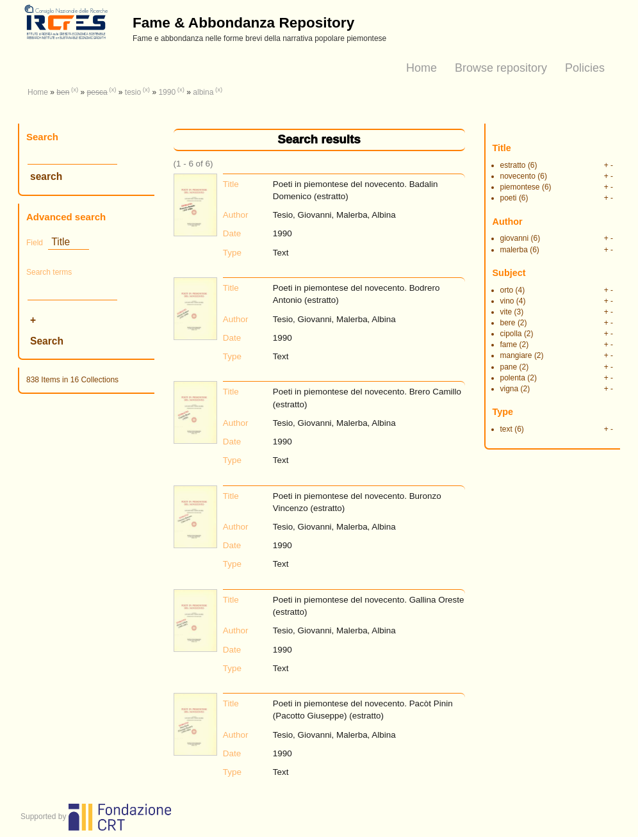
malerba (514, 249)
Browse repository (501, 67)
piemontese (520, 187)
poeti (508, 197)
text (506, 429)
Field (34, 242)
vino (507, 301)
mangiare (516, 355)
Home (421, 67)
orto (507, 290)
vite (506, 311)
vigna (509, 388)
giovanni (514, 238)
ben (62, 92)
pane (509, 366)
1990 (167, 92)
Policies (585, 67)
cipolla (511, 333)
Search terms (49, 272)
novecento (518, 176)
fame (509, 344)
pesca (97, 92)
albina (203, 92)
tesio (133, 92)
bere (508, 322)
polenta (512, 377)
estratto (513, 165)
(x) (74, 89)
